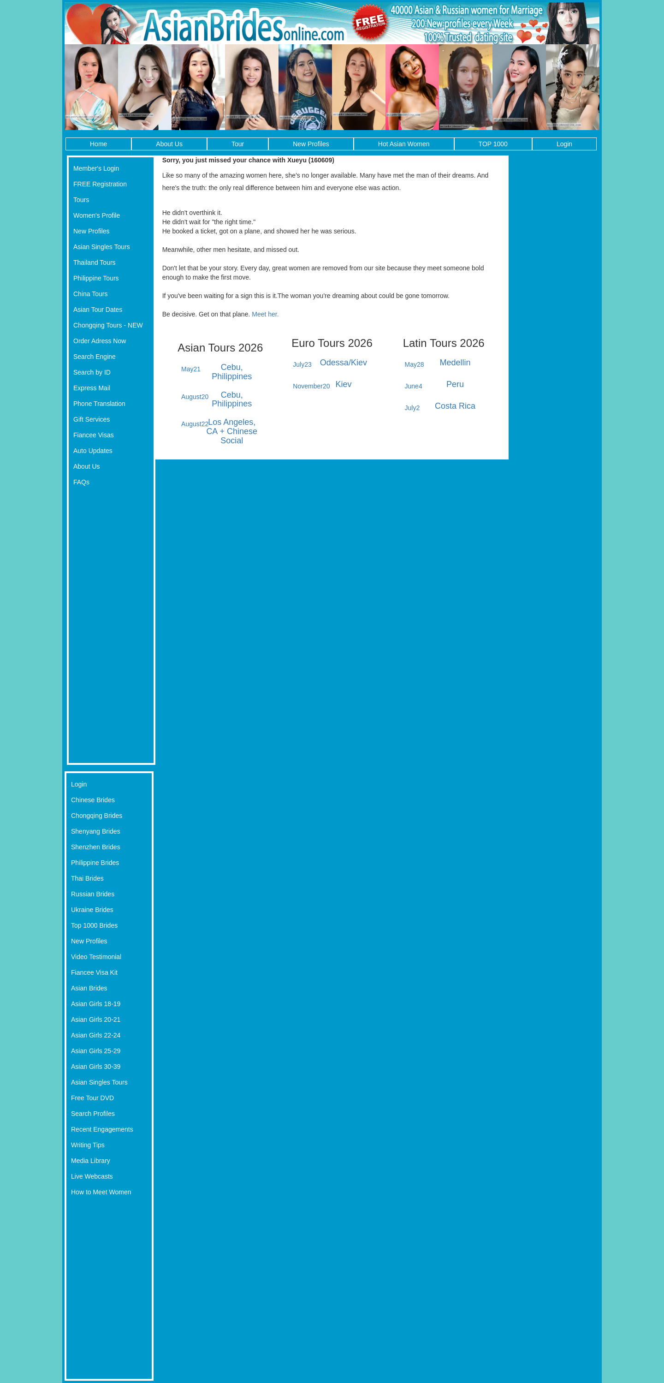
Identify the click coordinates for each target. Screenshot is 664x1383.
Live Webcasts (92, 1176)
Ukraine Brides (92, 909)
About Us (169, 144)
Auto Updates (93, 450)
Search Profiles (93, 1113)
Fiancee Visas (93, 435)
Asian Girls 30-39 (95, 1066)
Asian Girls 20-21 (95, 1019)
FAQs (81, 482)
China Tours (90, 294)
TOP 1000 (493, 144)
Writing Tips (88, 1145)
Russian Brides (92, 894)
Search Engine (94, 356)
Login (564, 144)
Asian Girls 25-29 (95, 1051)
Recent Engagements (102, 1129)
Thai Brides (87, 878)
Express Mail (91, 388)
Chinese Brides (93, 800)
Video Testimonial (96, 956)
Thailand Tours (94, 262)
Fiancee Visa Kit (94, 972)
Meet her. (265, 314)
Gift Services (91, 419)
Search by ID (92, 372)
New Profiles (311, 144)
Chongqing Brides (96, 815)
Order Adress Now (99, 341)
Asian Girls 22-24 (95, 1035)
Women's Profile (96, 215)
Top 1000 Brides (94, 925)
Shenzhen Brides (95, 847)
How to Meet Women (101, 1192)
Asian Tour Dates (97, 309)
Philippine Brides (95, 862)
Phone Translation (99, 403)
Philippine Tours (96, 278)
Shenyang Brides (95, 831)
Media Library (90, 1160)
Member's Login (96, 168)
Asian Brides (89, 988)
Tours (81, 199)
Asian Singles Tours (101, 246)
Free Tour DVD (92, 1098)
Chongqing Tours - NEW (108, 325)
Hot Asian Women (404, 144)
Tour (237, 144)
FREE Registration (100, 184)
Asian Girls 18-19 (95, 1003)
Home (98, 144)
